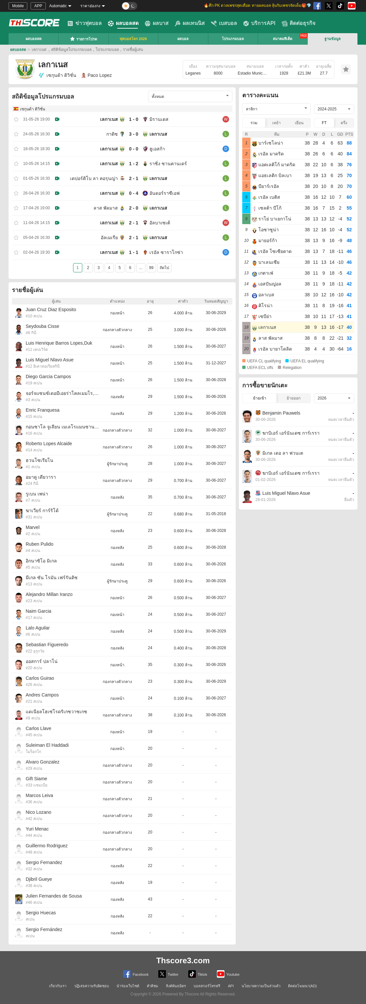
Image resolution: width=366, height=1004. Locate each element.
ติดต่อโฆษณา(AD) (302, 986)
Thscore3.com (183, 960)
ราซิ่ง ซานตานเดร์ (168, 163)
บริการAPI (259, 23)
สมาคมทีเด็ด (282, 39)
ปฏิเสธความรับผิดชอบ (91, 986)
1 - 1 (133, 252)
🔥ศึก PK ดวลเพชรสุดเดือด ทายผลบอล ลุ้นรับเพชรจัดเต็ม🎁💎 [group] (257, 6)
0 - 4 (133, 193)
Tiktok (197, 974)
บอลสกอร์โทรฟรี (207, 986)
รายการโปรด (83, 38)
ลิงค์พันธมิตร (176, 986)
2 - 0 (133, 208)
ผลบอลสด (123, 23)
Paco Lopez (96, 75)
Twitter (168, 974)
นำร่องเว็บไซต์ (128, 986)
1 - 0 (133, 119)
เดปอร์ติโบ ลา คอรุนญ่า (94, 178)
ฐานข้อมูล (333, 39)
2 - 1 (133, 178)
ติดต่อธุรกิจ (298, 23)
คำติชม (152, 986)
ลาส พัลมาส (105, 208)
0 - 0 (133, 148)
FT (324, 123)
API (231, 986)
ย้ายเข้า (259, 398)
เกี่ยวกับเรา (57, 986)
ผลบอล (183, 39)
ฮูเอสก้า (157, 148)
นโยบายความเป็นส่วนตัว (261, 986)
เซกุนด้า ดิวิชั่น (57, 75)
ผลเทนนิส (190, 23)
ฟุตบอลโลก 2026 (133, 39)
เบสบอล (224, 23)
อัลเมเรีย (109, 237)
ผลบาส (157, 23)
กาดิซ (112, 134)
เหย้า (276, 123)
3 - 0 (133, 134)
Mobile (18, 6)
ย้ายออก (294, 398)
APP (38, 6)
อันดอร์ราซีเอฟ (164, 193)
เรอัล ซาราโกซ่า (166, 252)
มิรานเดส (159, 119)
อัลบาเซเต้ (159, 222)
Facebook (135, 974)
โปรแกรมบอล (233, 39)
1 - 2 (133, 163)
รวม (253, 123)
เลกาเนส (109, 119)
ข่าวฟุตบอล (84, 23)
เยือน (299, 123)
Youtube (228, 974)
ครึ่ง (344, 123)
